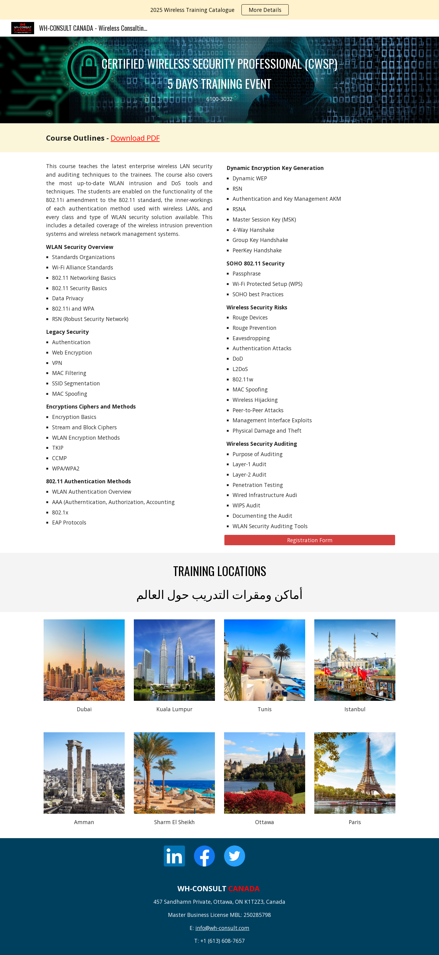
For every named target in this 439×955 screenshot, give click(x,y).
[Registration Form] (309, 540)
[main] (219, 80)
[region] (219, 10)
